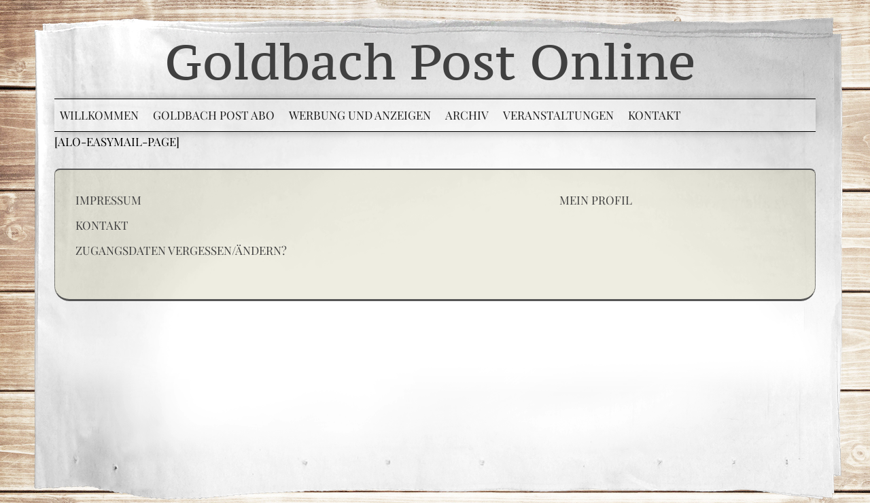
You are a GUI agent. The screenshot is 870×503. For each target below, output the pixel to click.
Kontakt (101, 225)
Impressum (108, 199)
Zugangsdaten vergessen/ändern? (181, 250)
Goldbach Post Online (430, 61)
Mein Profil (595, 199)
